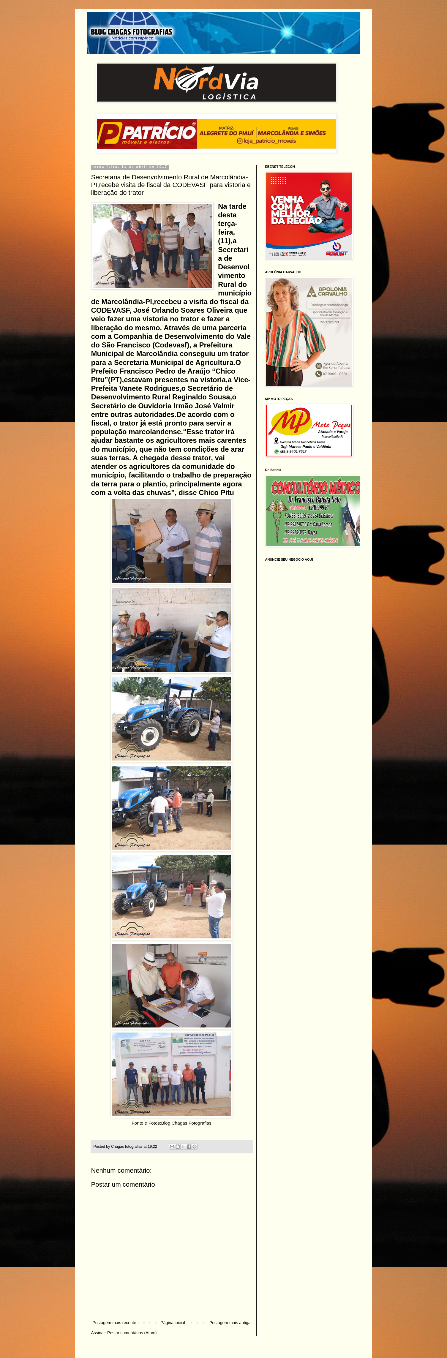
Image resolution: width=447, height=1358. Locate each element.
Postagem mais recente (114, 1322)
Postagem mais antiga (230, 1322)
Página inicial (173, 1322)
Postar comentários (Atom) (132, 1332)
